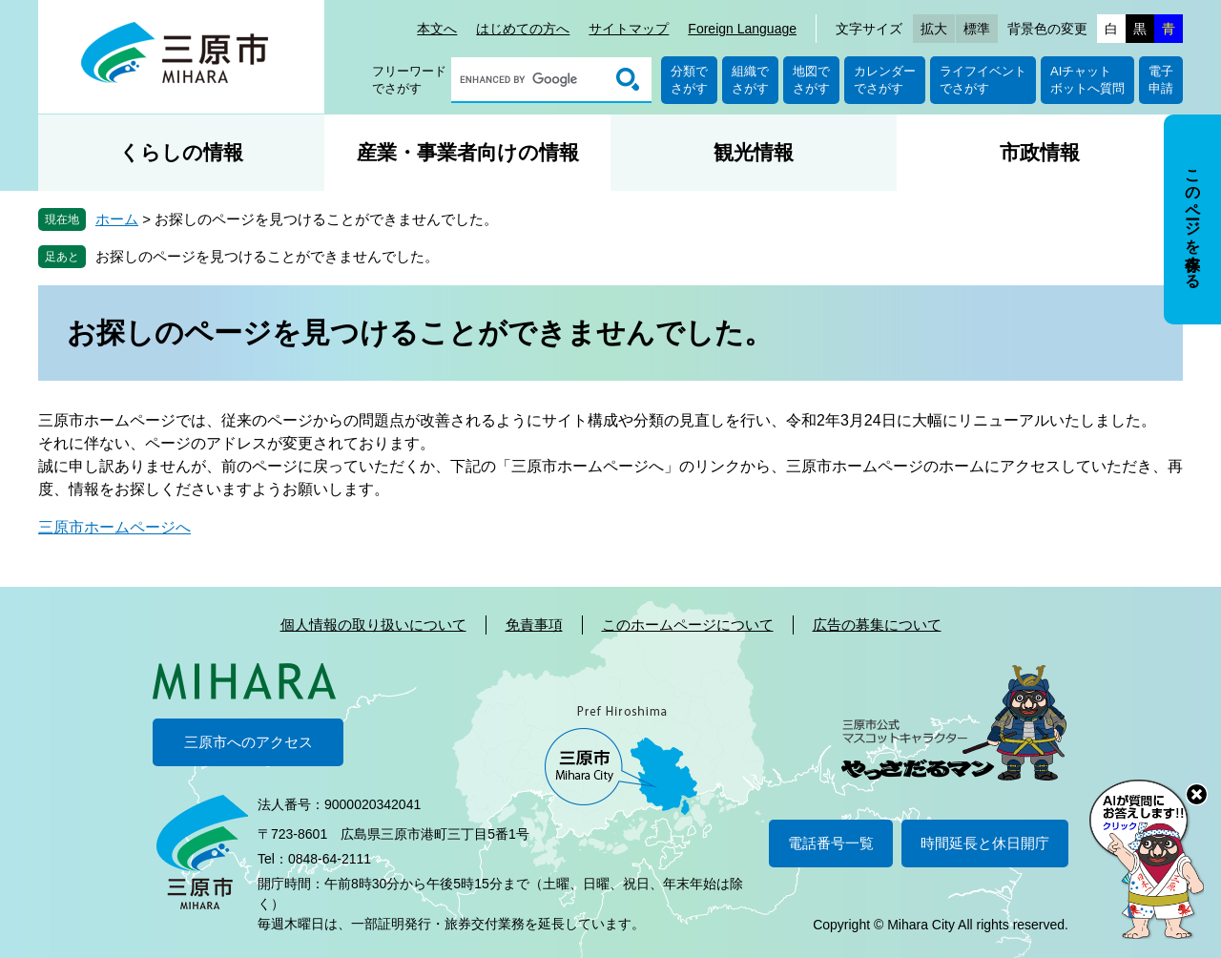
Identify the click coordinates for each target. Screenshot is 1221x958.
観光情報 (754, 152)
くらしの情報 (181, 152)
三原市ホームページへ (114, 527)
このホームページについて (688, 624)
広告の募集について (877, 624)
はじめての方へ (522, 28)
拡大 (934, 28)
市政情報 (1040, 152)
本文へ (437, 28)
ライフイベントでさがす (983, 79)
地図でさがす (811, 79)
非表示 (1210, 116)
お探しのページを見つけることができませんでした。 (267, 256)
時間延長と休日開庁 (985, 843)
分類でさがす (689, 79)
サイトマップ (629, 28)
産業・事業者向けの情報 (468, 152)
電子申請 (1161, 79)
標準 (976, 28)
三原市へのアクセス (248, 742)
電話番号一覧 (831, 843)
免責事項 (534, 624)
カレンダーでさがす (885, 79)
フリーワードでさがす (409, 79)
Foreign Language (742, 28)
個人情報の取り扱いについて (373, 624)
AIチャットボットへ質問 (1087, 79)
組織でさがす (750, 79)
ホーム (116, 219)
